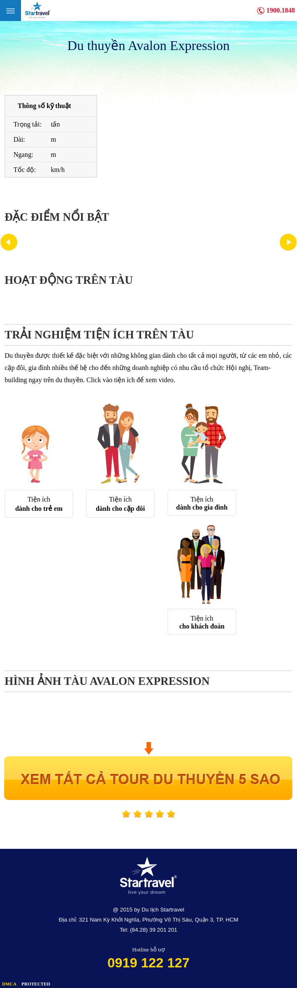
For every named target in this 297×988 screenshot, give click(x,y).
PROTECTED (35, 983)
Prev (8, 242)
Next (288, 242)
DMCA (9, 983)
